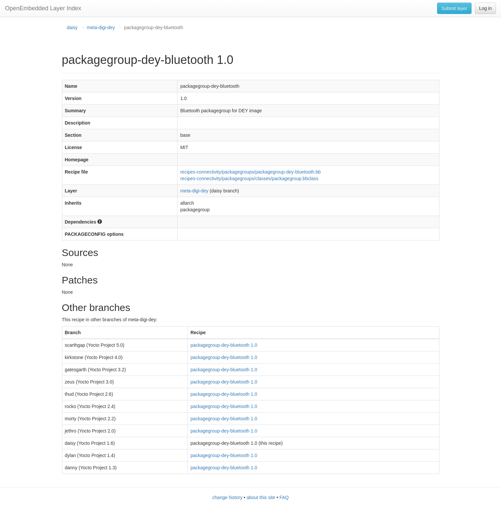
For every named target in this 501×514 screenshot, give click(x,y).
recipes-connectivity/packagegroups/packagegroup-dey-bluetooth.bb (250, 172)
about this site (261, 497)
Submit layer (454, 8)
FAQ (284, 497)
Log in (485, 8)
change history (227, 497)
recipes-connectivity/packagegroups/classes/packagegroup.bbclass (249, 178)
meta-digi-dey (101, 27)
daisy (72, 27)
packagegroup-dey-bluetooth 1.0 (223, 345)
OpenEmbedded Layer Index (43, 8)
